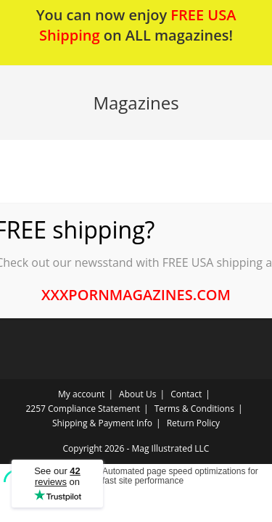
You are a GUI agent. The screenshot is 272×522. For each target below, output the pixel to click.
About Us (137, 394)
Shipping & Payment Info (102, 423)
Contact (186, 394)
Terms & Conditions (194, 408)
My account (81, 394)
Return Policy (193, 423)
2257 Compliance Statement (83, 408)
